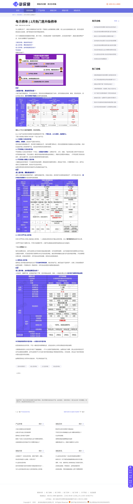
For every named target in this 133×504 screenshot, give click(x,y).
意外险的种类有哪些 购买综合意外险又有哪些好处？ (105, 27)
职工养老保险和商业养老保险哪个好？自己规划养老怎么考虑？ (105, 80)
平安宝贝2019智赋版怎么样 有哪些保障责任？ (69, 432)
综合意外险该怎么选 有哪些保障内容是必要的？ (105, 50)
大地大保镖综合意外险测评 (23, 429)
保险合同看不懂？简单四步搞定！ (103, 84)
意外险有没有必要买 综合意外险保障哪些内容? (105, 41)
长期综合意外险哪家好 (100, 59)
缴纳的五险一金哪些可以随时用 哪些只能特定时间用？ (105, 98)
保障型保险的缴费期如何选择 (64, 439)
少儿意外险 (45, 366)
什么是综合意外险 (21, 462)
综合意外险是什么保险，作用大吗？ (26, 459)
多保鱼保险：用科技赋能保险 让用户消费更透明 (69, 469)
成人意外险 (33, 366)
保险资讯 (77, 10)
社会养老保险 (59, 435)
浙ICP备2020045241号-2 (79, 502)
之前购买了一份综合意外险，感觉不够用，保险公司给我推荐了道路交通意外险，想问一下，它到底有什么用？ (30, 456)
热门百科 (66, 492)
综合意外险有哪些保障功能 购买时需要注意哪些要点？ (105, 46)
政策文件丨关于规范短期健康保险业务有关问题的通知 (70, 459)
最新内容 (40, 492)
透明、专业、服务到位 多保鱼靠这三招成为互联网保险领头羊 (70, 462)
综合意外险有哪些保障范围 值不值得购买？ (105, 32)
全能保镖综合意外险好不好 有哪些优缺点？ (28, 442)
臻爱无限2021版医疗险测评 (71, 412)
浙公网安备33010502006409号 (100, 502)
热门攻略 (49, 492)
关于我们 (84, 492)
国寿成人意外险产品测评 (23, 435)
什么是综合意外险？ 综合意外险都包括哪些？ (68, 456)
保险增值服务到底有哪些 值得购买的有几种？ (105, 75)
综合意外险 (56, 366)
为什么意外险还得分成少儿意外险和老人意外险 (29, 469)
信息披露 (93, 492)
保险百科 (53, 10)
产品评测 (41, 10)
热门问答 (75, 492)
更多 (40, 424)
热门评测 (58, 492)
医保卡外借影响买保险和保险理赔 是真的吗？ (105, 103)
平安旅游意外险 (25, 412)
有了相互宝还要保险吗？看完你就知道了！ (105, 93)
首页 (17, 10)
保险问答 (65, 10)
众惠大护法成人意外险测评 (23, 432)
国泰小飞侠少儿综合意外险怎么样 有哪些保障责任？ (30, 439)
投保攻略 (29, 10)
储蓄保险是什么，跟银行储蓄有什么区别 (67, 442)
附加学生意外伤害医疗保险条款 (64, 429)
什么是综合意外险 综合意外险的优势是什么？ (105, 55)
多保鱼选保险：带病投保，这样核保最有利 (68, 466)
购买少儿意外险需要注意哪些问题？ (104, 36)
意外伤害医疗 (21, 366)
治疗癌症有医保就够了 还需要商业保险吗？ (105, 107)
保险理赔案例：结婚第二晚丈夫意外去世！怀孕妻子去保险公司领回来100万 (105, 89)
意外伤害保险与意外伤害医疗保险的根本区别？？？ (30, 466)
